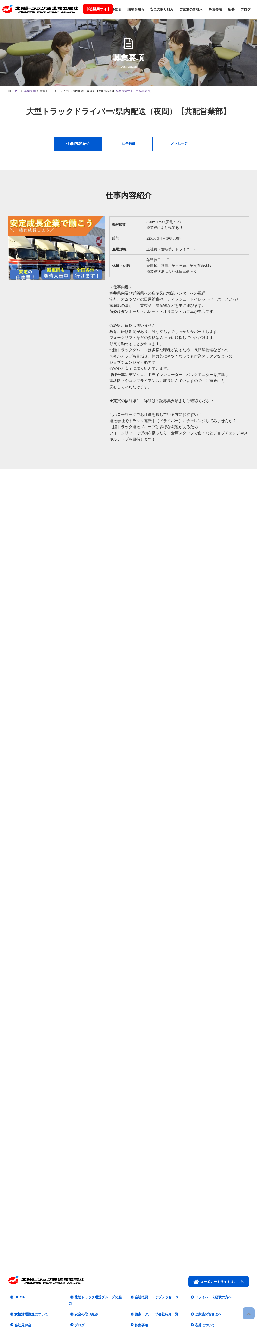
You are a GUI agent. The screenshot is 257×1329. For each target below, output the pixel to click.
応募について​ (203, 1300)
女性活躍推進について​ (29, 1289)
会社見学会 (21, 1300)
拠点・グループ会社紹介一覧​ (154, 1289)
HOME (18, 1278)
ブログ (245, 9)
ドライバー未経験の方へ (211, 1278)
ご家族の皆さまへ (206, 1289)
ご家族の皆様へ (191, 9)
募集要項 (215, 9)
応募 (231, 9)
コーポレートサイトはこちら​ (219, 1262)
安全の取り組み (162, 9)
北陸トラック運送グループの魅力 (98, 1278)
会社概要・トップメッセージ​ (154, 1278)
